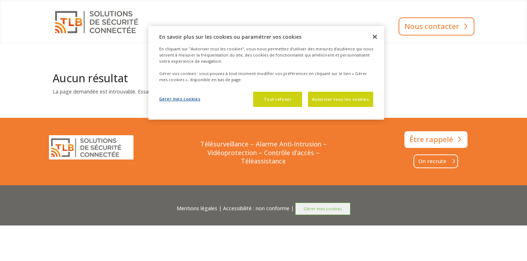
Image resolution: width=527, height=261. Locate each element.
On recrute (432, 161)
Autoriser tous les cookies (340, 99)
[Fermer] (374, 36)
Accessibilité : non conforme (256, 208)
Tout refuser (278, 99)
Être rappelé (431, 139)
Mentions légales (197, 208)
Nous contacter (431, 26)
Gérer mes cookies (323, 208)
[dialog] (266, 73)
